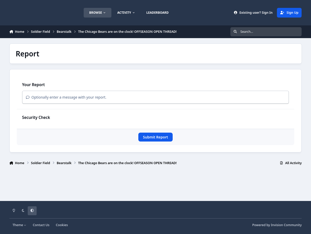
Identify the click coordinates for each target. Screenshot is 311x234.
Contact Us (41, 225)
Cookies (62, 225)
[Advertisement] (155, 184)
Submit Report (155, 137)
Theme (19, 225)
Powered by (277, 225)
